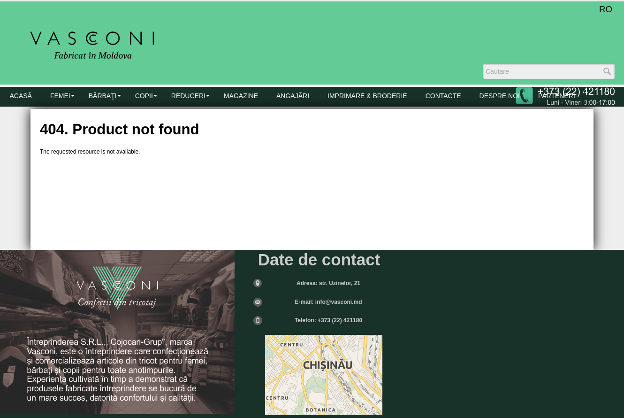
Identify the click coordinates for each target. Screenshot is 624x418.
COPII (144, 96)
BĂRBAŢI (103, 96)
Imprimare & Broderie (367, 96)
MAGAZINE (241, 96)
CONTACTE (443, 96)
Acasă (21, 96)
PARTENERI (556, 96)
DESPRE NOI (499, 96)
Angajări (292, 96)
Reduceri (188, 96)
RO (605, 9)
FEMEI (60, 96)
